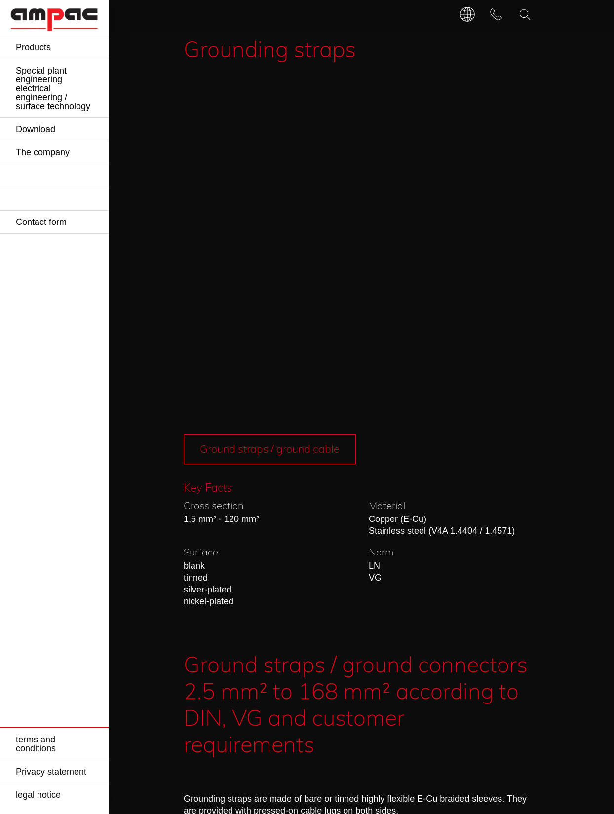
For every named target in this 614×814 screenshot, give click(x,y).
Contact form (41, 222)
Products (33, 47)
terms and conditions (36, 744)
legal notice (38, 795)
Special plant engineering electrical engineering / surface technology (53, 88)
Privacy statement (51, 772)
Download (35, 129)
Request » (247, 616)
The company (43, 152)
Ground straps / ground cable (272, 85)
